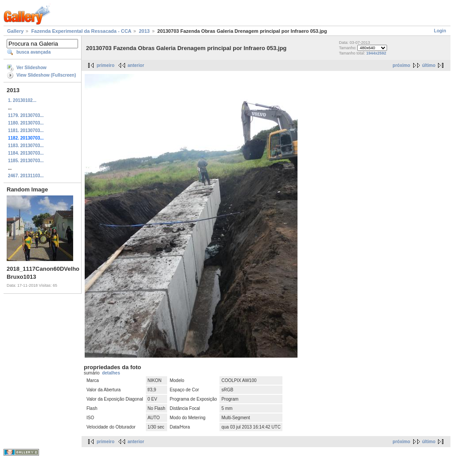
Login (440, 30)
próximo (401, 65)
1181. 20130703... (26, 130)
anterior (136, 65)
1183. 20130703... (26, 145)
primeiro (105, 65)
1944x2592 (376, 53)
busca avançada (33, 52)
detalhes (111, 372)
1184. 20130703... (26, 153)
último (428, 65)
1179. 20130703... (26, 115)
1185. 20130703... (26, 160)
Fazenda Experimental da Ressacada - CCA (81, 31)
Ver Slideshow (31, 67)
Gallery (15, 31)
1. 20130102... (22, 100)
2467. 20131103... (26, 175)
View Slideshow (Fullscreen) (46, 75)
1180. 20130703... (26, 123)
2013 (144, 31)
